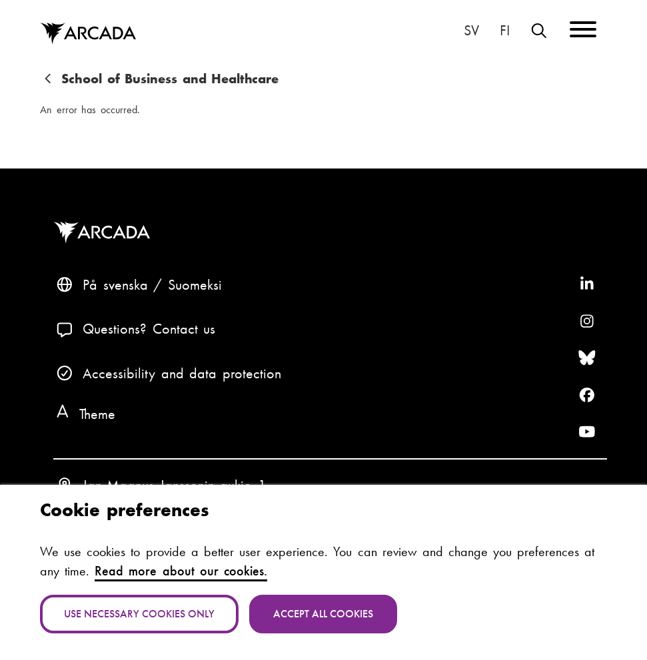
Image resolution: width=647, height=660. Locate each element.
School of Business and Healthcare (170, 79)
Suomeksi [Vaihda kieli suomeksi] (505, 30)
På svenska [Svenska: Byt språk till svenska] (471, 30)
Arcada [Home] (88, 34)
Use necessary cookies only (139, 614)
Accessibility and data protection (182, 373)
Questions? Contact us (149, 328)
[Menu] (583, 32)
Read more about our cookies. (181, 571)
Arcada (105, 233)
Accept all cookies (323, 614)
